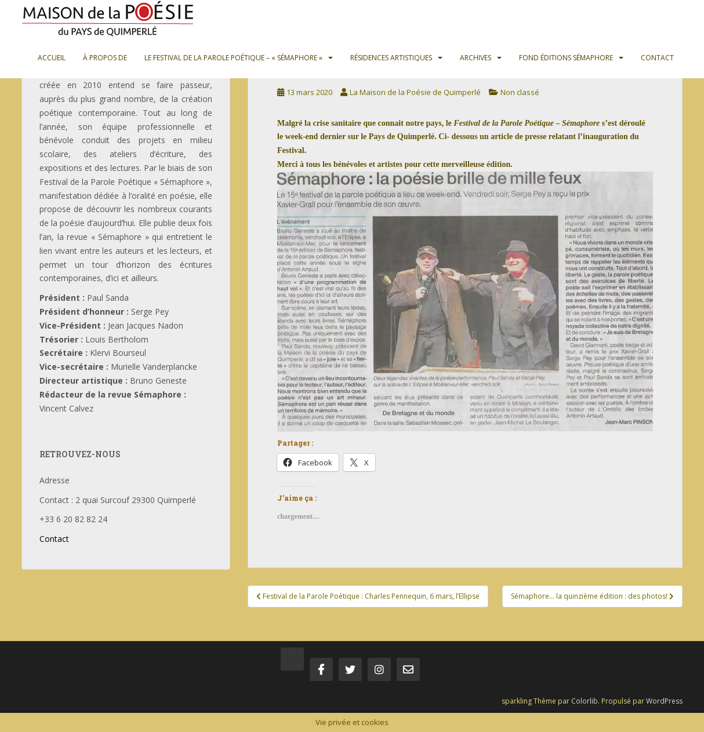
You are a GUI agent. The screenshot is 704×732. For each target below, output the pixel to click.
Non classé (519, 92)
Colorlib (584, 701)
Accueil (52, 58)
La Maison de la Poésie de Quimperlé (415, 92)
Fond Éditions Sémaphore (566, 58)
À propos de (105, 58)
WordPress (664, 701)
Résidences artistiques (391, 58)
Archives (475, 58)
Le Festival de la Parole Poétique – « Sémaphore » (233, 58)
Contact (657, 58)
